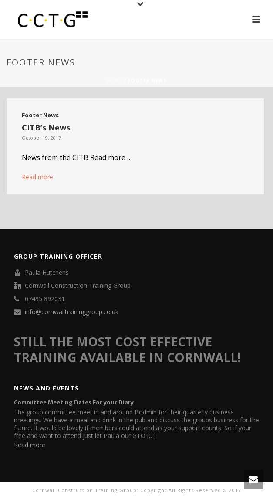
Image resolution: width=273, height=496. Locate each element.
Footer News (40, 115)
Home (114, 81)
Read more (37, 177)
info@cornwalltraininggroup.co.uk (71, 312)
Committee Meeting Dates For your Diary (74, 402)
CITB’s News (46, 127)
